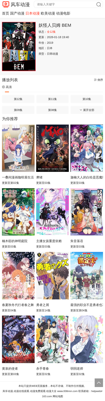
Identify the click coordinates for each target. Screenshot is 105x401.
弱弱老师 (76, 368)
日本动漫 (32, 13)
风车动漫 (20, 4)
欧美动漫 (48, 13)
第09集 (18, 110)
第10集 (87, 99)
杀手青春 (42, 368)
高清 (7, 87)
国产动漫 (17, 13)
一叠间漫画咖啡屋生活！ (18, 177)
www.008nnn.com (67, 391)
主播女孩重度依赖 (49, 241)
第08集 (52, 110)
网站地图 (58, 396)
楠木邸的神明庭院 (14, 241)
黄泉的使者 (10, 368)
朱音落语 (76, 241)
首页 (5, 13)
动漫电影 (63, 13)
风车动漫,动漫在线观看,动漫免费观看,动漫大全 (29, 391)
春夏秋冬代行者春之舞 (18, 305)
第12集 (18, 99)
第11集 (52, 99)
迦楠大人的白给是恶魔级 (86, 177)
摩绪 (39, 177)
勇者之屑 (42, 305)
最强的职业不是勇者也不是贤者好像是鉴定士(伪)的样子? (86, 305)
